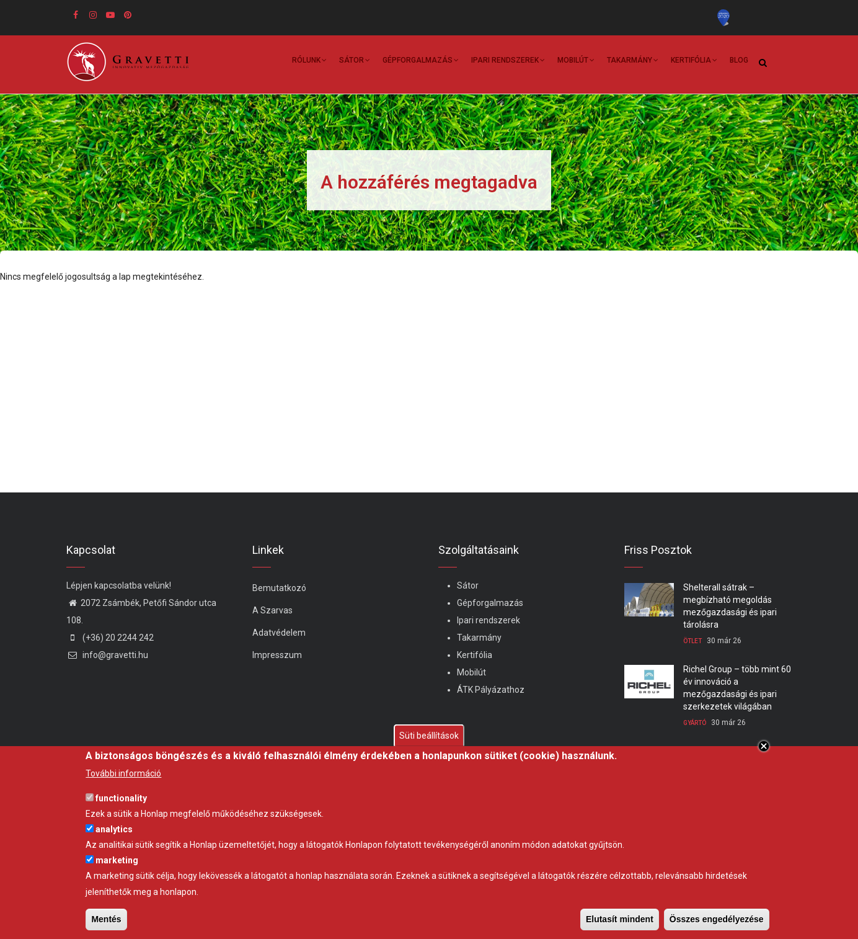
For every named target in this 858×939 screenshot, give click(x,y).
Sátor (354, 62)
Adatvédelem (279, 633)
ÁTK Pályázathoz (490, 690)
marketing (116, 860)
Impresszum (277, 655)
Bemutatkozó (279, 588)
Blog (739, 60)
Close (763, 746)
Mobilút (576, 62)
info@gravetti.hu (107, 655)
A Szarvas (272, 610)
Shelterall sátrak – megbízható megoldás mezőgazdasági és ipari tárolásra (730, 606)
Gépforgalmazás (421, 62)
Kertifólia (694, 62)
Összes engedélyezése (717, 919)
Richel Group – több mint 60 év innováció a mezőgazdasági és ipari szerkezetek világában (737, 687)
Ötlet (692, 641)
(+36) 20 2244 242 (110, 638)
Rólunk (309, 62)
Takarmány (632, 62)
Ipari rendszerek (508, 62)
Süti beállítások (429, 736)
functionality (121, 798)
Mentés (106, 919)
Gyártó (694, 722)
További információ (123, 773)
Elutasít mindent (619, 919)
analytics (114, 829)
